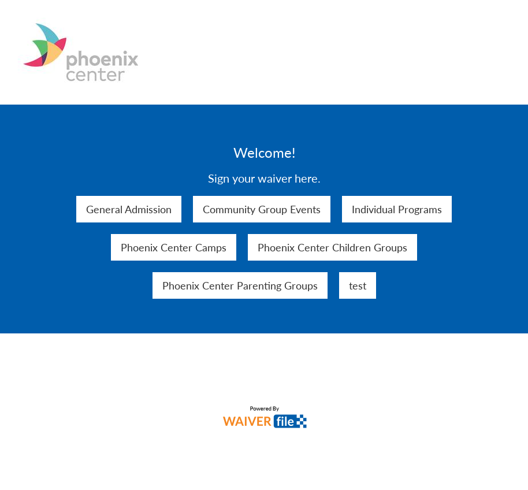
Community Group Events (262, 209)
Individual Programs (397, 209)
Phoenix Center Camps (173, 247)
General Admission (129, 209)
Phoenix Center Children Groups (332, 247)
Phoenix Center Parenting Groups (240, 285)
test (357, 285)
